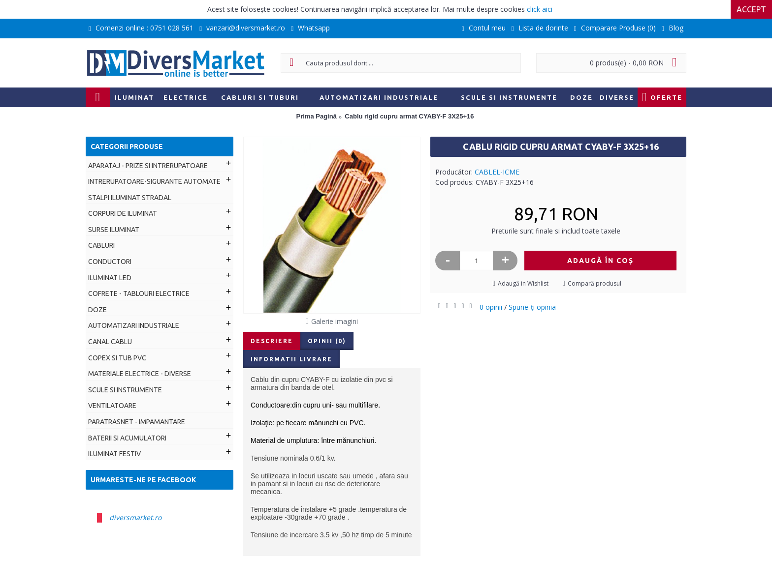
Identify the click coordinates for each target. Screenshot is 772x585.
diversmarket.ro (135, 517)
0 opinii (491, 307)
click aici (539, 9)
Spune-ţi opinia (532, 307)
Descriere (272, 341)
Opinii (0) (327, 341)
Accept (751, 9)
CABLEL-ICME (497, 171)
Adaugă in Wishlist (523, 283)
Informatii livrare (291, 359)
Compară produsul (594, 283)
